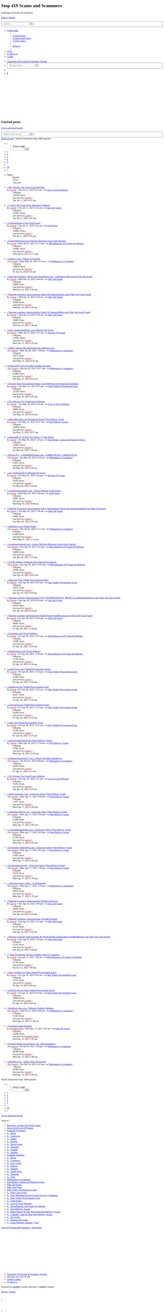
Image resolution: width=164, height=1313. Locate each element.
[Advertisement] (82, 97)
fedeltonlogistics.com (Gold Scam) (24, 223)
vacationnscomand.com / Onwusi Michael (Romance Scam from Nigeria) (42, 544)
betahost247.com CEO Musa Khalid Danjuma (29, 366)
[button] (7, 143)
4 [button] (7, 159)
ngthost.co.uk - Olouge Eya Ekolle (24, 259)
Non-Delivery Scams (58, 422)
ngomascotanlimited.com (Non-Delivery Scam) (30, 740)
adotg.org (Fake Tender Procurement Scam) (28, 580)
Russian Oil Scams (56, 333)
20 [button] (8, 167)
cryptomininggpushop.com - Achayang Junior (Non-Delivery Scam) (39, 830)
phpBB (16, 1287)
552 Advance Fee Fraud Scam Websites (26, 776)
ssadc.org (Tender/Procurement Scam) (25, 722)
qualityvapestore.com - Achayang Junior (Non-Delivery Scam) (37, 794)
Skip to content (8, 17)
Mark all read (7, 138)
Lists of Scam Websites (57, 190)
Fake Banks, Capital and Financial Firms (66, 440)
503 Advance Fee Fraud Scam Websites (26, 401)
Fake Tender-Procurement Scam (63, 386)
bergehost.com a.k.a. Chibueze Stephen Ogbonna (30, 1008)
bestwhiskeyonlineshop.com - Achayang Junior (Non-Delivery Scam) (40, 847)
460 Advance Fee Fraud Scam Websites (26, 187)
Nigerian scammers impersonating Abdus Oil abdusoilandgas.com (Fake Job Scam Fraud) (49, 294)
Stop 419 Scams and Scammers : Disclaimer (21, 1227)
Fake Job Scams (54, 208)
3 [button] (7, 157)
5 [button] (7, 162)
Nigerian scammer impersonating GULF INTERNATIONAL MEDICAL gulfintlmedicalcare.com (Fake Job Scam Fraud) (64, 598)
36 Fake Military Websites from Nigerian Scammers (32, 562)
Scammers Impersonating (20, 1026)
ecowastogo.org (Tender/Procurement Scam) (28, 705)
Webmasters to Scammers (62, 261)
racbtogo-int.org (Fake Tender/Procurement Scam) (31, 990)
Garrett (13, 190)
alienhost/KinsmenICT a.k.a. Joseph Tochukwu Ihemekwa (35, 758)
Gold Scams (52, 225)
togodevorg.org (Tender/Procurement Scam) (28, 687)
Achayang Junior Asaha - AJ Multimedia (27, 883)
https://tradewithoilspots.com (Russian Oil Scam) (31, 330)
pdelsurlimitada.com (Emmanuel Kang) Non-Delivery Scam (36, 419)
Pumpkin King (16, 1028)
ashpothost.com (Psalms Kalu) (22, 526)
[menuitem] (19, 36)
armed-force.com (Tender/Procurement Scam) (29, 669)
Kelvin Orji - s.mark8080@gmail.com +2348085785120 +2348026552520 (42, 455)
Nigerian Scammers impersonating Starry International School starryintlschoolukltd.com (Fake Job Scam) (57, 508)
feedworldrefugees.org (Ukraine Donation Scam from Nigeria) (37, 241)
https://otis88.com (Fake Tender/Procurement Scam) (32, 972)
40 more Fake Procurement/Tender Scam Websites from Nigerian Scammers (43, 383)
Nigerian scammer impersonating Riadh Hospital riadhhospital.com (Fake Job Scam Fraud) (50, 615)
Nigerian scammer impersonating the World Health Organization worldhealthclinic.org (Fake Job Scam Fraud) (59, 937)
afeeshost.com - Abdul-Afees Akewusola (27, 1061)
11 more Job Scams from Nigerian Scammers (29, 205)
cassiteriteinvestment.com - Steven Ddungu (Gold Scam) (34, 491)
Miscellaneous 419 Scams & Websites (66, 243)
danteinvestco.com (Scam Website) (24, 651)
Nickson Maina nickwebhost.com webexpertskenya (32, 1044)
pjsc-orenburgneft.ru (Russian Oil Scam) (27, 473)
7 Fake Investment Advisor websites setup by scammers (34, 954)
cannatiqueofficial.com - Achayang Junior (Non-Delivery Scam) (37, 812)
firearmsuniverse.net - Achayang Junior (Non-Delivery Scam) (36, 865)
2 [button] (7, 154)
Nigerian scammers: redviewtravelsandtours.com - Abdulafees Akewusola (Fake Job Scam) (50, 276)
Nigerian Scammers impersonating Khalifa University (33, 901)
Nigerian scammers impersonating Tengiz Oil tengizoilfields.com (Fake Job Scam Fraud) (49, 312)
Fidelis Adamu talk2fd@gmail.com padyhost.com (31, 348)
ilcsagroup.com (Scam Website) (22, 633)
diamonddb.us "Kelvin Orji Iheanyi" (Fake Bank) (31, 437)
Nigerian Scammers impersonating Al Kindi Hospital (32, 919)
